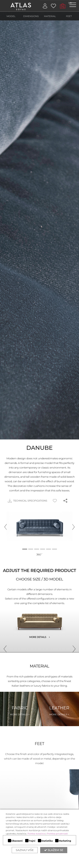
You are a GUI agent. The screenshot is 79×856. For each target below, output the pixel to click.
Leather (59, 710)
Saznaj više (25, 850)
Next (72, 647)
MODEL (11, 16)
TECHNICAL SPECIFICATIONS (27, 500)
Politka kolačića (36, 833)
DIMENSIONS (31, 16)
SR (70, 3)
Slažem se (53, 850)
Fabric (20, 710)
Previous (4, 647)
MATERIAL (50, 16)
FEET (69, 16)
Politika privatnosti (57, 833)
